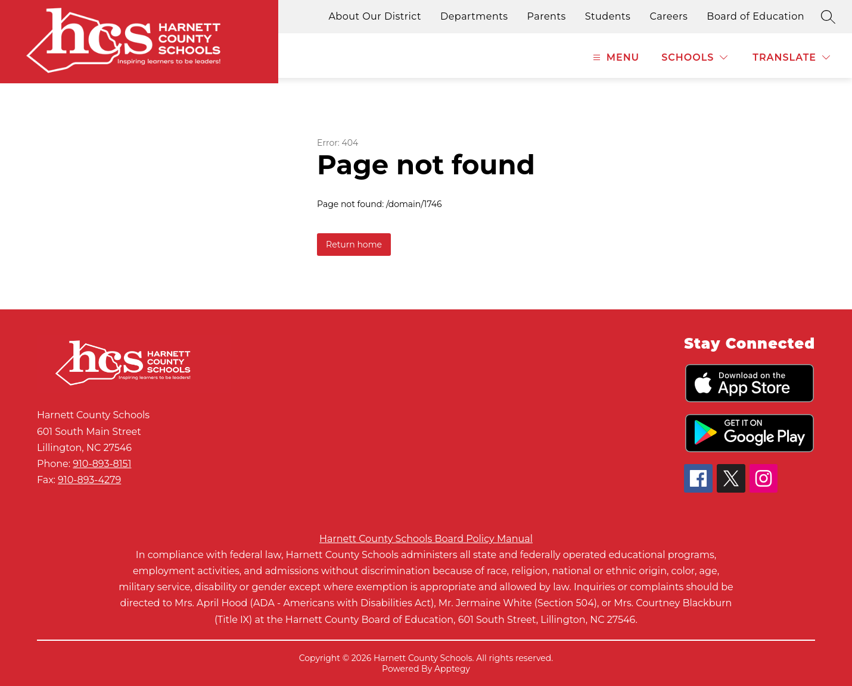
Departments (474, 16)
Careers (668, 16)
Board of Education (755, 16)
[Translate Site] (791, 57)
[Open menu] (615, 57)
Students (608, 16)
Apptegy (452, 668)
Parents (546, 16)
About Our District (374, 16)
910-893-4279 (89, 479)
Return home (354, 244)
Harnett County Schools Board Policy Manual (426, 538)
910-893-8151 (102, 463)
